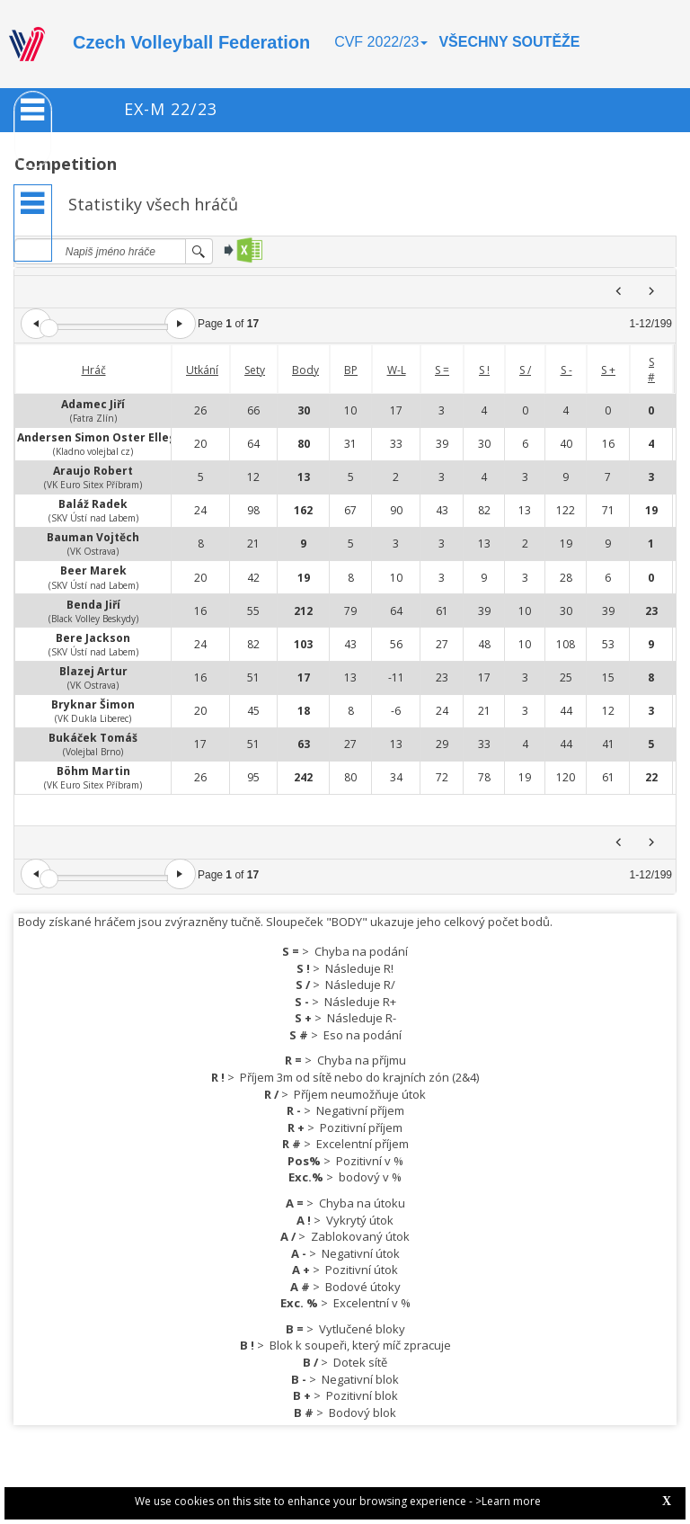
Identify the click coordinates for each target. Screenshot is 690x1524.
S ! (484, 370)
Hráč (94, 370)
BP (351, 370)
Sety (254, 370)
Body (305, 370)
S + (608, 370)
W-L (396, 370)
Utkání (202, 370)
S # (651, 369)
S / (525, 370)
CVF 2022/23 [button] (381, 41)
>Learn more (508, 1501)
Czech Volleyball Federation (191, 42)
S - (566, 370)
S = (442, 370)
